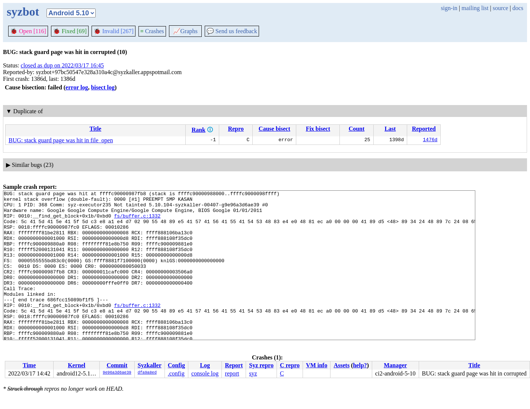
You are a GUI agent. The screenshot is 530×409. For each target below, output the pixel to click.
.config (176, 373)
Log (205, 365)
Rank (198, 130)
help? (360, 365)
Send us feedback (232, 31)
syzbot (23, 11)
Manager (395, 365)
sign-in (449, 8)
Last (390, 129)
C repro (290, 365)
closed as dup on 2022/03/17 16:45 (62, 65)
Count (357, 129)
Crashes (152, 31)
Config (176, 365)
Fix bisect (318, 129)
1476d (430, 140)
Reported (424, 129)
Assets (341, 365)
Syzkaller (150, 365)
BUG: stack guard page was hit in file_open (61, 140)
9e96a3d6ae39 (117, 372)
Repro (235, 129)
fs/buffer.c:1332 (137, 221)
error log (77, 87)
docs (518, 8)
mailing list (475, 8)
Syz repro (261, 365)
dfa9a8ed (147, 372)
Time (29, 365)
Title (95, 129)
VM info (316, 365)
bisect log (103, 87)
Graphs (185, 31)
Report (234, 365)
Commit (116, 365)
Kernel (76, 365)
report (232, 373)
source (500, 8)
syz (253, 373)
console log (204, 373)
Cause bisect (274, 129)
